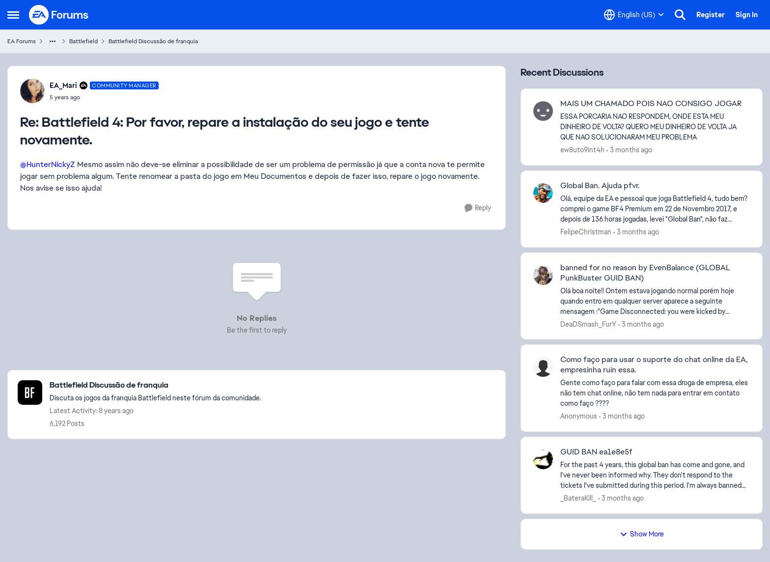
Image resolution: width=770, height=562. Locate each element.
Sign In (747, 14)
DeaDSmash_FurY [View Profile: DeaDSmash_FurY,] (588, 323)
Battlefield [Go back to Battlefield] (83, 41)
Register (710, 14)
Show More (642, 534)
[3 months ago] (629, 150)
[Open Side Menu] (13, 14)
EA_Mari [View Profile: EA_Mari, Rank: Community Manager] (63, 85)
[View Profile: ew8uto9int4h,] (543, 111)
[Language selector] (634, 15)
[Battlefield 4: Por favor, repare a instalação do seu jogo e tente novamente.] (104, 97)
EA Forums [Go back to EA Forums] (21, 41)
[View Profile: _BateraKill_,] (543, 459)
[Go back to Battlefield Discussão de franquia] (155, 385)
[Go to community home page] (59, 15)
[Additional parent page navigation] (52, 41)
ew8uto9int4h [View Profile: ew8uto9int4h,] (582, 149)
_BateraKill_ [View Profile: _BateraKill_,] (578, 498)
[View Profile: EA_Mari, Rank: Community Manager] (32, 91)
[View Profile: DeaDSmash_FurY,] (543, 275)
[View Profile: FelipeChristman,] (543, 193)
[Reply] (478, 208)
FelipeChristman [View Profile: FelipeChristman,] (585, 231)
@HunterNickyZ (47, 164)
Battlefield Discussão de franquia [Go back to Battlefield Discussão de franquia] (153, 41)
